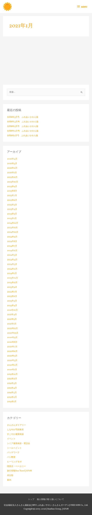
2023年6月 (12, 296)
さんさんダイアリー (16, 425)
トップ (31, 499)
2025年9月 (12, 186)
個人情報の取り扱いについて (50, 499)
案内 (9, 480)
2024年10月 (12, 232)
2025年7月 (12, 195)
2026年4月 (12, 159)
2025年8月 (12, 191)
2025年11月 (12, 177)
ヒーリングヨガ (14, 461)
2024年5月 (12, 255)
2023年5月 (12, 301)
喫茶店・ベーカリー (16, 466)
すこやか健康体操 (15, 434)
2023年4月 (12, 305)
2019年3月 (12, 392)
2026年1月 (12, 172)
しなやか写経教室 (15, 429)
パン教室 (11, 457)
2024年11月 (12, 227)
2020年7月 (12, 346)
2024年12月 (12, 223)
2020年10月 (12, 333)
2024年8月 (12, 241)
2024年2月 (12, 269)
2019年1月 (11, 401)
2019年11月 (12, 378)
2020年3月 (12, 360)
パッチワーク (13, 452)
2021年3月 (12, 319)
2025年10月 (12, 181)
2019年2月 (12, 397)
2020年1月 (12, 369)
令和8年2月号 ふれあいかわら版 (22, 131)
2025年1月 (12, 218)
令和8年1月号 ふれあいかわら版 (22, 135)
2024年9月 (12, 236)
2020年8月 (12, 342)
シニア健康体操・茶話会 (18, 443)
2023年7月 (12, 291)
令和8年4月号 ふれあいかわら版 (22, 121)
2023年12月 (12, 278)
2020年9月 (12, 337)
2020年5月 (12, 355)
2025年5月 (12, 204)
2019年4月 (12, 388)
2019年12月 (12, 374)
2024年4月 (12, 259)
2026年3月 (12, 163)
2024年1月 (12, 273)
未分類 (10, 475)
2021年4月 (12, 314)
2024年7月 (12, 246)
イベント (11, 438)
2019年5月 (12, 383)
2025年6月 (12, 200)
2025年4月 (12, 209)
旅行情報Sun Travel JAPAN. (19, 470)
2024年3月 (12, 264)
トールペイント (14, 448)
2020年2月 (12, 365)
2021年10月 (12, 310)
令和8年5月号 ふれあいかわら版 (22, 117)
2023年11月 (12, 282)
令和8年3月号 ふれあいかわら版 (22, 126)
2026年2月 (12, 168)
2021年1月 (11, 323)
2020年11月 (12, 328)
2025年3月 (12, 213)
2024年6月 (12, 250)
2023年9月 (12, 287)
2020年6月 (12, 351)
